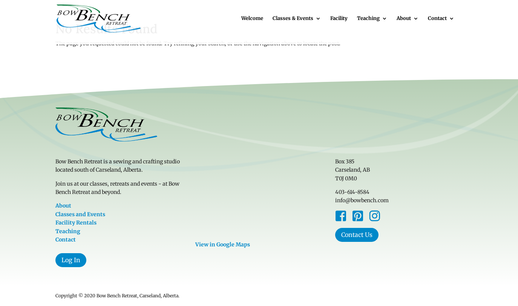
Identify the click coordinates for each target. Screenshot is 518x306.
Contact (437, 19)
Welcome (252, 19)
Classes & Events (293, 19)
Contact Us (356, 234)
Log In (70, 260)
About (404, 19)
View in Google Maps (222, 244)
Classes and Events (80, 214)
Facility (339, 19)
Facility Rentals (76, 222)
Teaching (368, 19)
